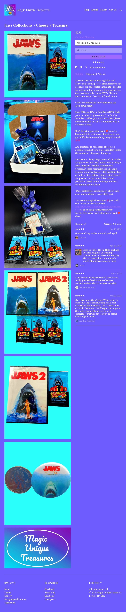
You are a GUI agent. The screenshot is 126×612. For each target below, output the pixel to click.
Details (79, 74)
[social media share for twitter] (81, 67)
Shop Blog (50, 592)
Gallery (103, 9)
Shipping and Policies (15, 599)
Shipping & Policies (95, 74)
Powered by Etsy (97, 596)
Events (94, 9)
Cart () (113, 9)
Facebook (49, 589)
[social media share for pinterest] (86, 67)
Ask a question (97, 67)
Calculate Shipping (84, 37)
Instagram (50, 599)
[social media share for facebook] (76, 67)
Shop (86, 9)
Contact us (9, 602)
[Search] (121, 10)
